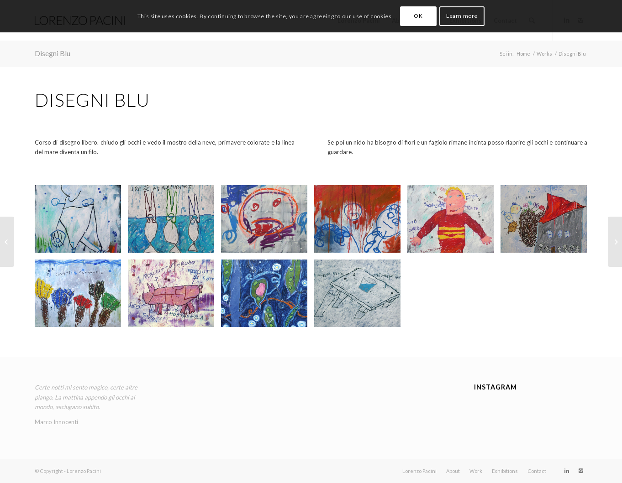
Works (544, 54)
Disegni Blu (52, 53)
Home (523, 54)
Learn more (462, 15)
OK (418, 15)
